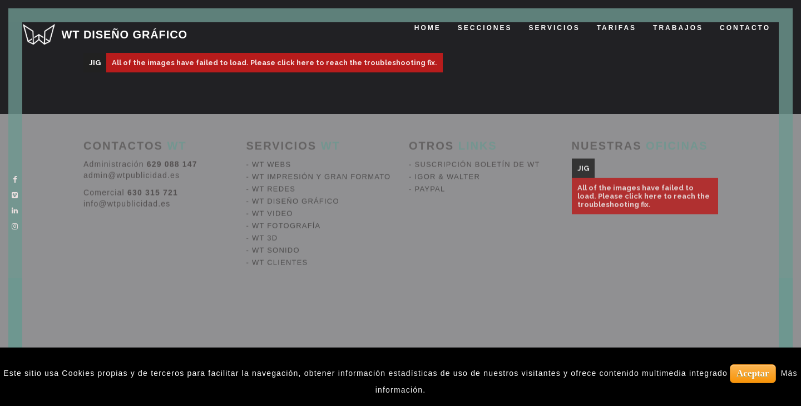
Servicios (554, 28)
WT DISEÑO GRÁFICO (124, 34)
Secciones (485, 28)
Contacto (745, 28)
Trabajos (678, 28)
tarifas (616, 28)
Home (427, 28)
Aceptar (752, 373)
